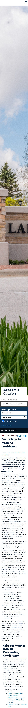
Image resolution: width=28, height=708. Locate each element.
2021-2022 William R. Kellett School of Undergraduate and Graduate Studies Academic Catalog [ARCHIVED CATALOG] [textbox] (14, 404)
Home (3, 399)
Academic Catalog (11, 399)
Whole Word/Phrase (10, 421)
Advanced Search (6, 425)
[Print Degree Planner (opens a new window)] (18, 436)
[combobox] (14, 404)
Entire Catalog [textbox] (7, 413)
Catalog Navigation (10, 430)
